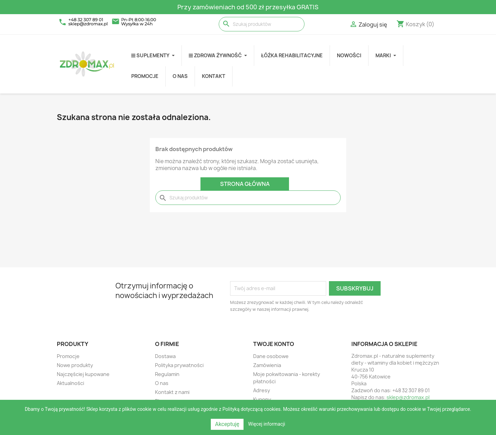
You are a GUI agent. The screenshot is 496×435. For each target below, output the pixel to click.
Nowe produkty (75, 365)
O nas (161, 383)
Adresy (261, 390)
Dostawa (165, 356)
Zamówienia (267, 365)
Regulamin (167, 374)
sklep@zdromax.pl (408, 397)
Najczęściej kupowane (83, 374)
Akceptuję (227, 424)
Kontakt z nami (172, 392)
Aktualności (70, 383)
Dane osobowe (271, 356)
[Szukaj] (261, 24)
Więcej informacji (266, 424)
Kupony (262, 399)
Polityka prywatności (179, 365)
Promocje (68, 356)
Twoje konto (273, 344)
